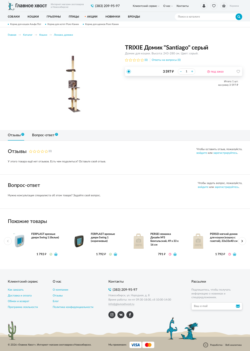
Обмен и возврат (18, 301)
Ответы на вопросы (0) (166, 60)
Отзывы (58, 295)
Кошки (43, 35)
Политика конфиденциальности (73, 307)
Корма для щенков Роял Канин (102, 24)
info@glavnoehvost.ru (121, 304)
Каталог (27, 35)
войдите (201, 153)
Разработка (216, 345)
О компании (60, 289)
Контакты (183, 6)
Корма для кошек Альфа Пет (25, 24)
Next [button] (242, 241)
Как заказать (16, 289)
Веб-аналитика (233, 345)
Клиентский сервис (145, 6)
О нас (167, 6)
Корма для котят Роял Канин (63, 24)
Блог (56, 301)
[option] (73, 84)
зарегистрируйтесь (225, 153)
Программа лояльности (23, 307)
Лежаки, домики (63, 35)
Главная (12, 35)
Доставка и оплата (20, 295)
